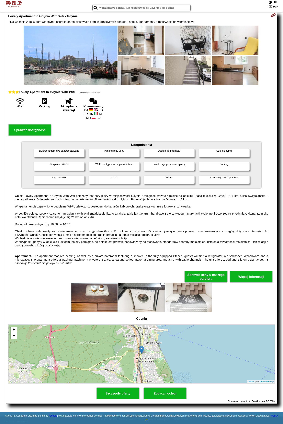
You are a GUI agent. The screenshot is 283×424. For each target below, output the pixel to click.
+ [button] (14, 330)
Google (53, 415)
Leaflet (251, 381)
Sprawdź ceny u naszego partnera (205, 276)
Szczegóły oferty (118, 393)
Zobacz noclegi (165, 393)
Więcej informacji (251, 276)
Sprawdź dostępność (30, 130)
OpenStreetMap (266, 381)
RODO (274, 415)
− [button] (14, 336)
